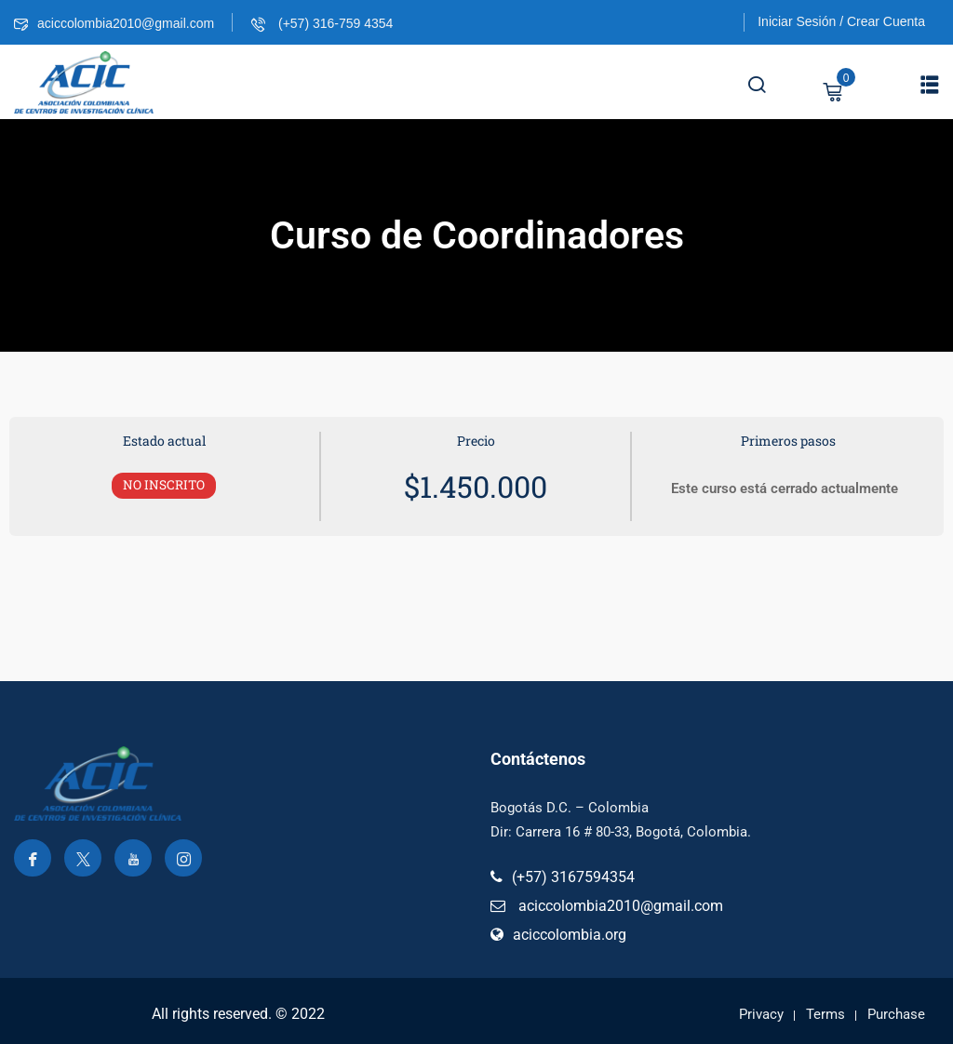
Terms (825, 1014)
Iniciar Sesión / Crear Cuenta (841, 21)
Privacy (761, 1014)
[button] (929, 84)
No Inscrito (164, 484)
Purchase (896, 1014)
